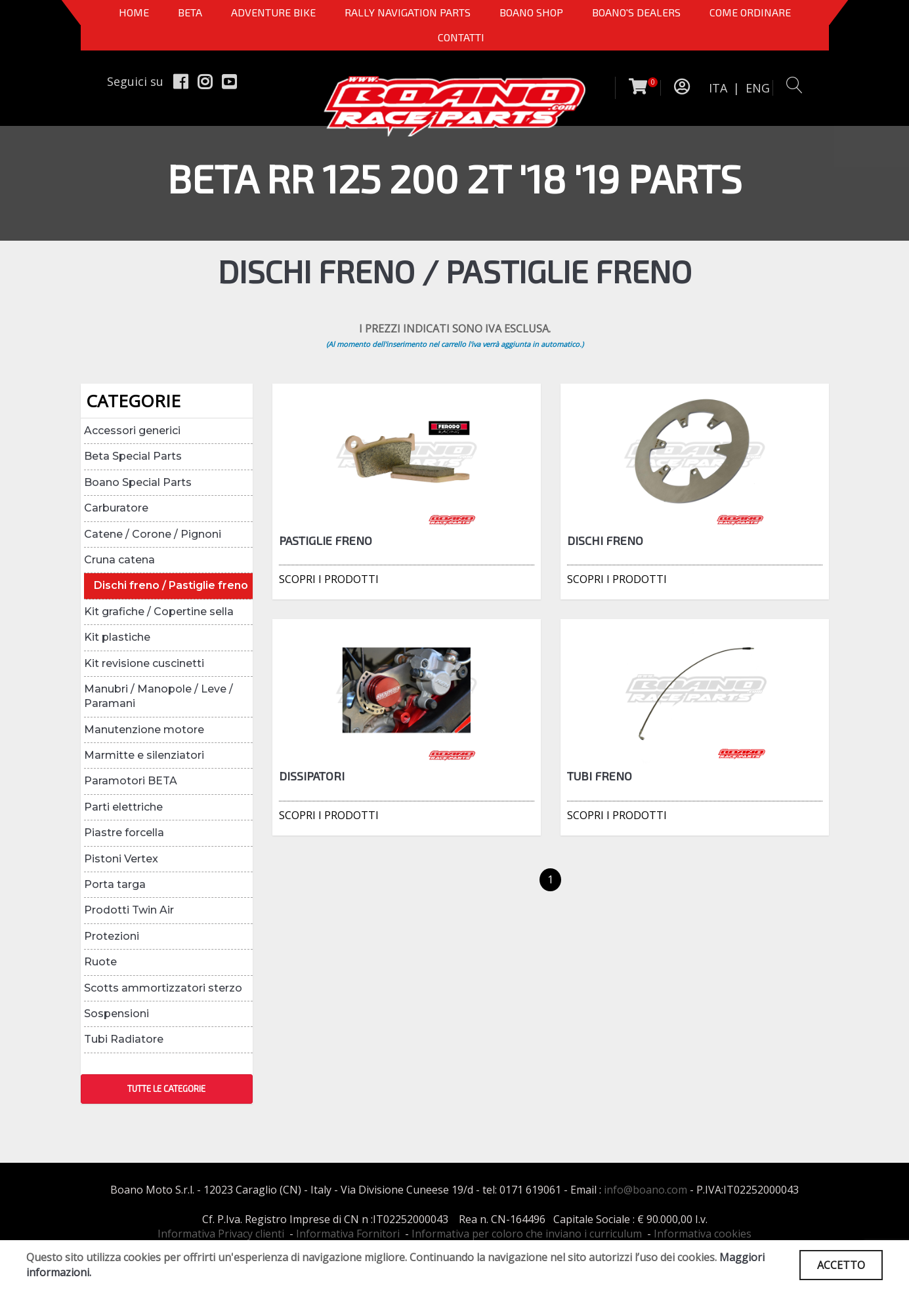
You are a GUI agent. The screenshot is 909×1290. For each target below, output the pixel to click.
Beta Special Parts (133, 456)
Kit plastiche (117, 637)
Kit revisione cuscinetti (144, 663)
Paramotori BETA (130, 781)
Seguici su (135, 81)
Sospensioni (116, 1013)
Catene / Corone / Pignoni (152, 534)
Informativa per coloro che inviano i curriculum (527, 1233)
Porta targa (115, 884)
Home (134, 12)
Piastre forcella (124, 832)
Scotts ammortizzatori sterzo (163, 988)
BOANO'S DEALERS (636, 12)
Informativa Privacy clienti (221, 1233)
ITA (718, 88)
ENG (758, 88)
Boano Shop (531, 12)
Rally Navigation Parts (408, 12)
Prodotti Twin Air (129, 910)
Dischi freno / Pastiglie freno (171, 585)
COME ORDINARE (750, 12)
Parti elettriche (123, 807)
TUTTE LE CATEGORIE (166, 1088)
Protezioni (111, 936)
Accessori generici (132, 430)
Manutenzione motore (144, 729)
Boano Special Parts (138, 482)
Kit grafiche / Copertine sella (159, 611)
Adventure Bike (273, 12)
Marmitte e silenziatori (144, 755)
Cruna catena (119, 560)
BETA (190, 12)
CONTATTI (461, 37)
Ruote (100, 962)
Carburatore (116, 508)
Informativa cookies (702, 1233)
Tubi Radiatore (123, 1039)
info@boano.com (645, 1189)
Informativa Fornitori (348, 1233)
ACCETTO (841, 1265)
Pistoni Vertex (121, 859)
